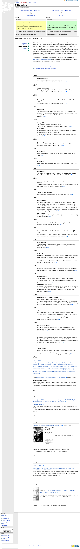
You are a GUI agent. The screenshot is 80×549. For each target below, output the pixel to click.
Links (25, 50)
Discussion (23, 2)
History (34, 2)
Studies (25, 48)
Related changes (6, 537)
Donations (4, 525)
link (65, 82)
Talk (32, 12)
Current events (5, 518)
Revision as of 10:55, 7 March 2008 (61, 10)
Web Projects (23, 45)
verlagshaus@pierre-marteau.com (41, 59)
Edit (30, 2)
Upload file (4, 538)
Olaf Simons (27, 12)
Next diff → (62, 15)
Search (2, 527)
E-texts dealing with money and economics (45, 68)
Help (3, 523)
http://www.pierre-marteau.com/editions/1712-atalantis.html (50, 377)
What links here (5, 535)
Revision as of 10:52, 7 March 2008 (30, 10)
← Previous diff (31, 15)
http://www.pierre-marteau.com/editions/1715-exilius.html (47, 425)
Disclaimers (41, 545)
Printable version (6, 541)
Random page (5, 522)
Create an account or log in (72, 0)
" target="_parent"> (37, 360)
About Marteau (32, 545)
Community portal (6, 517)
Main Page (24, 43)
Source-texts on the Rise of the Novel (44, 66)
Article (17, 2)
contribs (35, 12)
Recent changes (6, 520)
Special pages (5, 540)
